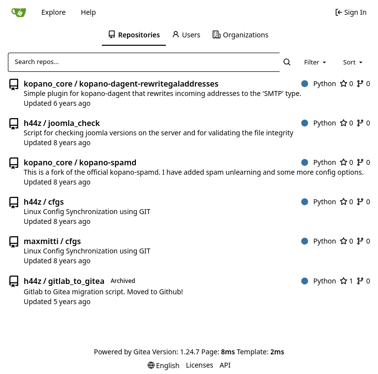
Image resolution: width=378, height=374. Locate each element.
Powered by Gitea (122, 351)
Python (318, 83)
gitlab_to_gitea (76, 281)
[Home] (18, 12)
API (225, 365)
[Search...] (287, 62)
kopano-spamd (108, 162)
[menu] (164, 365)
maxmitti (41, 241)
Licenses (200, 365)
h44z (32, 123)
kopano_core (48, 84)
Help (88, 12)
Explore (53, 12)
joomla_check (74, 123)
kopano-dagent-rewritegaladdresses (149, 84)
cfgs (56, 202)
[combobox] (316, 62)
